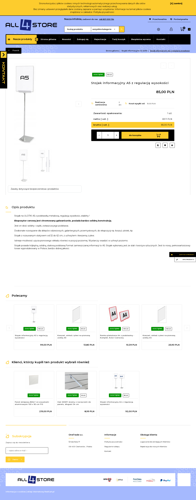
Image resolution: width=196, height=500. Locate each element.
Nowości (66, 39)
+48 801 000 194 (106, 19)
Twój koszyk (118, 39)
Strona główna (48, 39)
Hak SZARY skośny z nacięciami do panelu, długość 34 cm (74, 403)
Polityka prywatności (103, 12)
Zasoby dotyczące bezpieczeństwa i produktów (35, 189)
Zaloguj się (82, 39)
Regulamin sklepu (112, 446)
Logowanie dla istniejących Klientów (155, 442)
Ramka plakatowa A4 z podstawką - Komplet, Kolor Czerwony (117, 336)
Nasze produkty (20, 39)
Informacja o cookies (16, 492)
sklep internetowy (35, 492)
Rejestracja (100, 39)
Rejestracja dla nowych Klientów (153, 446)
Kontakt (161, 39)
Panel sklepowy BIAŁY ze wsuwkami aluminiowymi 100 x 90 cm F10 (32, 403)
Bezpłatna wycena (141, 39)
